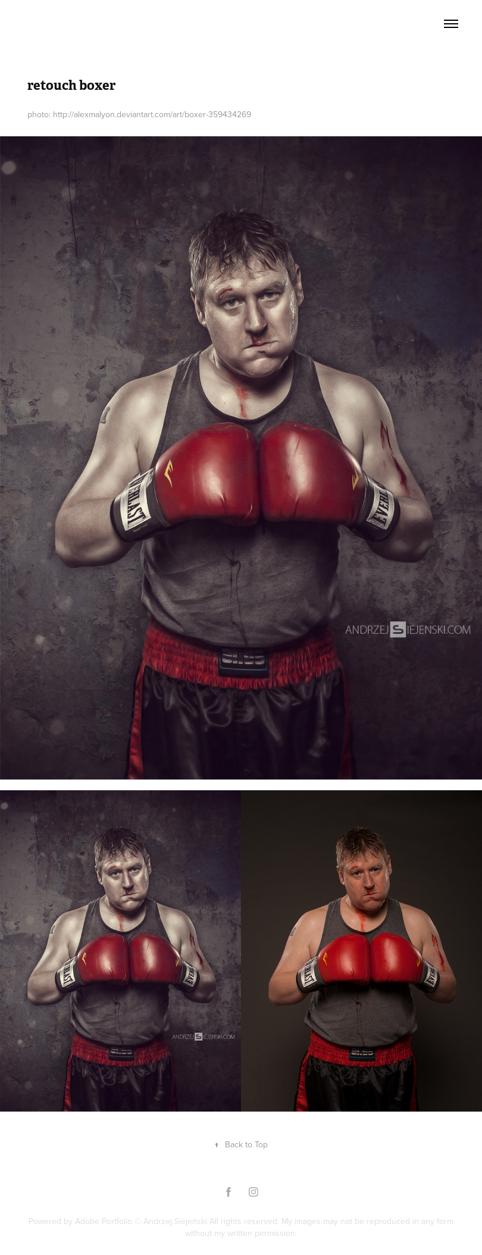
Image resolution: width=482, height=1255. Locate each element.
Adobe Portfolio (103, 1221)
